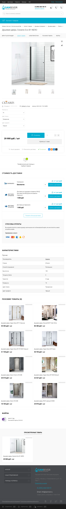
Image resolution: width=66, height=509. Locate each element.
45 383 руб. (16, 327)
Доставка (10, 2)
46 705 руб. (49, 353)
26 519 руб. (16, 379)
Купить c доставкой (55, 185)
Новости (17, 2)
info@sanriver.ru (47, 492)
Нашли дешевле (14, 149)
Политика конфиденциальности (30, 501)
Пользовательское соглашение (11, 501)
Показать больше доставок (33, 216)
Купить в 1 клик (45, 142)
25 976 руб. (49, 405)
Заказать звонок (39, 8)
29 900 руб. (8, 459)
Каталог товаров (10, 20)
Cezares (47, 259)
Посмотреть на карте (41, 483)
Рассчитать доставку (29, 149)
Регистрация (59, 2)
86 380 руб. (49, 327)
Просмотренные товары (33, 433)
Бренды (24, 2)
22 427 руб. (49, 379)
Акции (4, 2)
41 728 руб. (16, 353)
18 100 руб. (16, 405)
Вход (52, 2)
